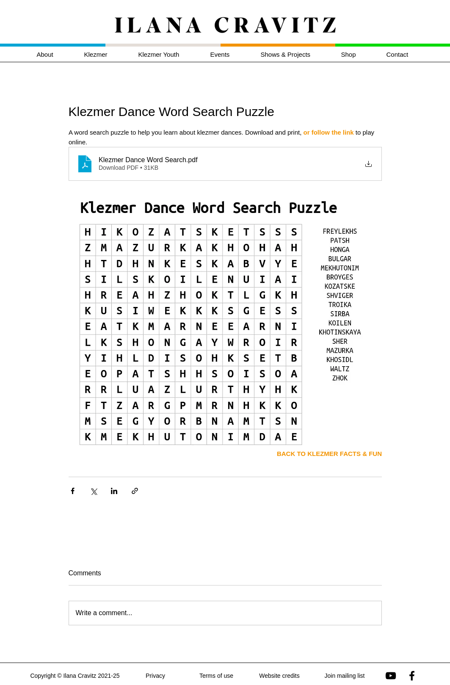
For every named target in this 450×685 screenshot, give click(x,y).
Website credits (279, 675)
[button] (105, 54)
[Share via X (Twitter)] (93, 491)
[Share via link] (135, 491)
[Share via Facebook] (73, 491)
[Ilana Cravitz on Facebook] (412, 675)
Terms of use (216, 675)
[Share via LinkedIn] (114, 491)
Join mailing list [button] (345, 675)
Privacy (155, 675)
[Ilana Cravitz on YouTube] (390, 675)
